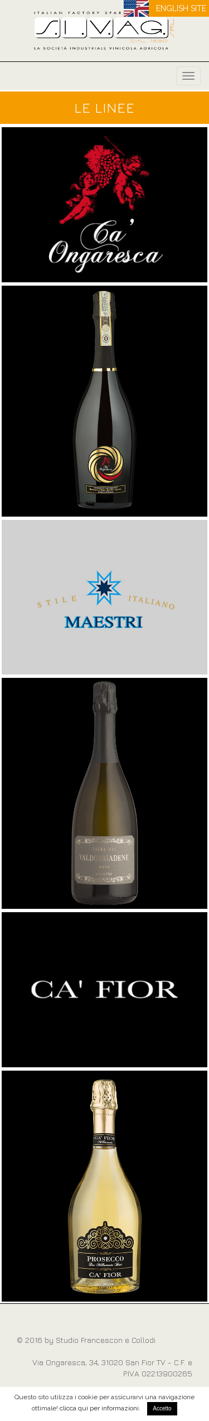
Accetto (162, 1408)
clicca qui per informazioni (99, 1408)
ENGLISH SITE (181, 8)
